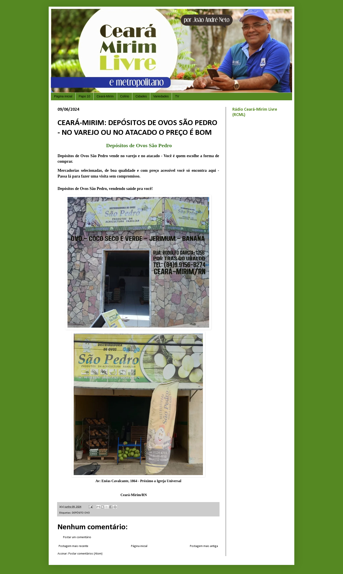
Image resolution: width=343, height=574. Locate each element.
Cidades (141, 96)
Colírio (124, 96)
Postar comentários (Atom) (85, 553)
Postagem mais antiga (204, 546)
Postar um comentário (77, 537)
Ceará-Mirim (105, 96)
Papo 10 (84, 96)
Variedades (161, 96)
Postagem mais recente (73, 546)
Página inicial (63, 96)
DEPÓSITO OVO (81, 513)
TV (177, 96)
